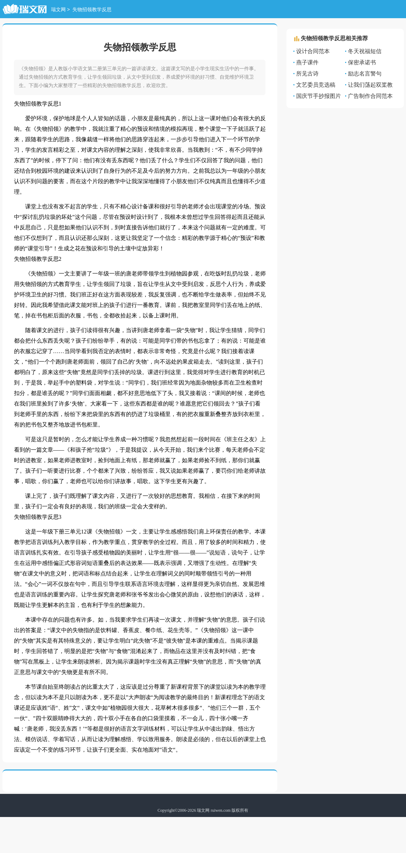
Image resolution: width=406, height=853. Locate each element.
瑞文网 (58, 10)
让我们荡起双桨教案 (369, 85)
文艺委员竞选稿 (315, 85)
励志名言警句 (365, 74)
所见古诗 (307, 74)
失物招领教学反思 (92, 10)
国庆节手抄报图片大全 (317, 96)
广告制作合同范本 (370, 96)
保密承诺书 (362, 62)
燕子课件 (307, 62)
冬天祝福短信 (365, 51)
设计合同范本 (313, 51)
